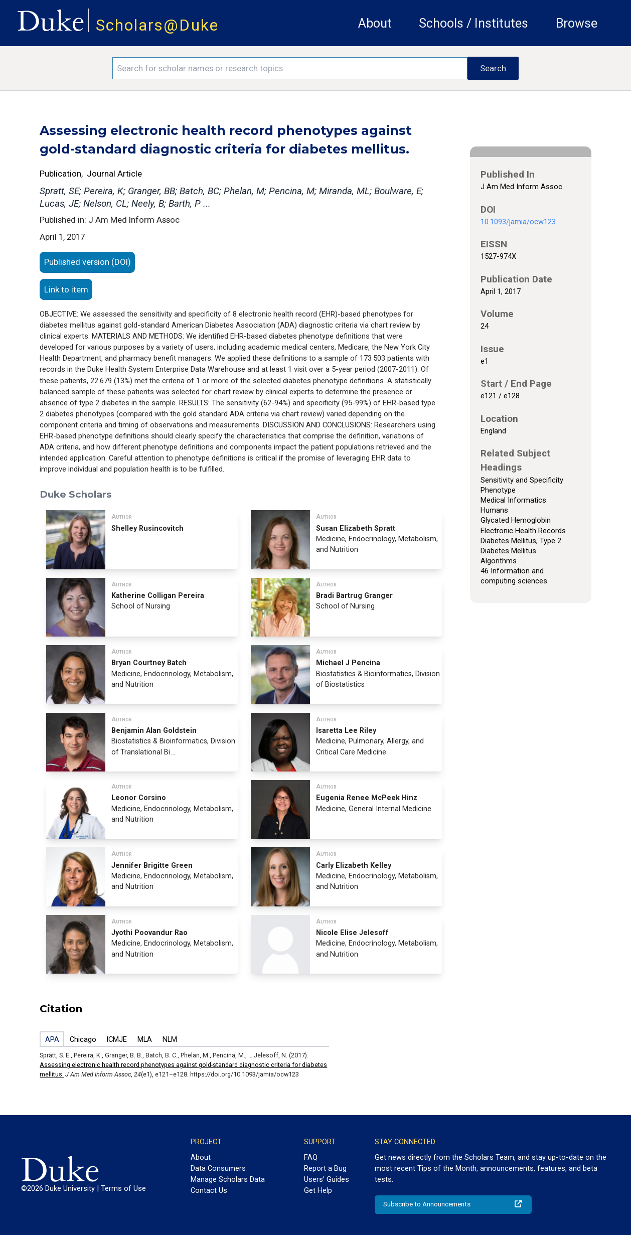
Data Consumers (218, 1168)
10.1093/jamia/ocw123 (518, 221)
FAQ (311, 1157)
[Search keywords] (289, 68)
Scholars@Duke (157, 25)
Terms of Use (123, 1188)
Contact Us (209, 1190)
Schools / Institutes (473, 23)
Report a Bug (325, 1168)
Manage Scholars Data (228, 1179)
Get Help (318, 1190)
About (375, 23)
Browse (576, 23)
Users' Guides (326, 1179)
